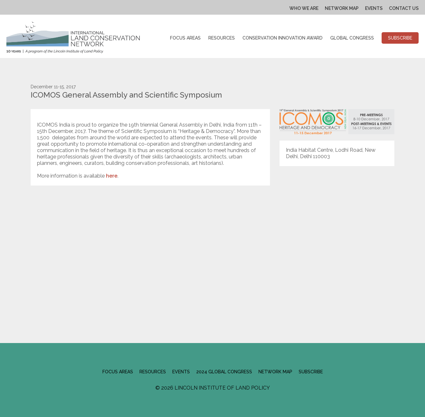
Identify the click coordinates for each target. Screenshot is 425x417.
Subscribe (400, 37)
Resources (221, 37)
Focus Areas (185, 37)
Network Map (342, 8)
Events (374, 8)
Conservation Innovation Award (282, 37)
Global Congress (352, 37)
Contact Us (404, 8)
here (111, 176)
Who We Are (303, 8)
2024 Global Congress (224, 371)
